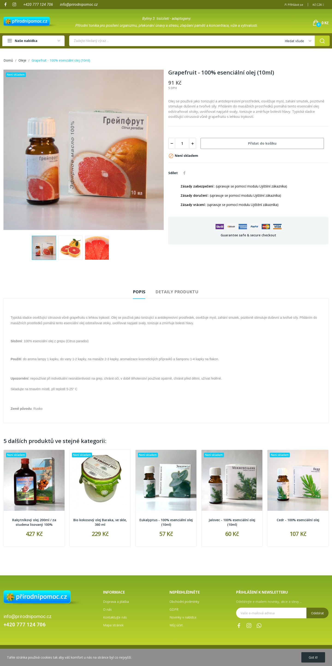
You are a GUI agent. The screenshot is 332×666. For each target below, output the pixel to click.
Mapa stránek (113, 625)
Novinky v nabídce (182, 617)
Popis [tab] (139, 291)
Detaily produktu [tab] (176, 291)
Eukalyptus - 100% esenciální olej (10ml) (166, 522)
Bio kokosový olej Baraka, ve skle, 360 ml (100, 522)
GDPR (173, 609)
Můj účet (176, 625)
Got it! (313, 657)
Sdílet (184, 172)
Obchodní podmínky (184, 601)
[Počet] (182, 143)
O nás (107, 609)
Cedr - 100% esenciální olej (298, 520)
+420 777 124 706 (24, 624)
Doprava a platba (116, 601)
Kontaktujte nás (115, 617)
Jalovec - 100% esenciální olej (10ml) (232, 522)
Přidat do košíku (262, 143)
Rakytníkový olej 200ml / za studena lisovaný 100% (34, 522)
